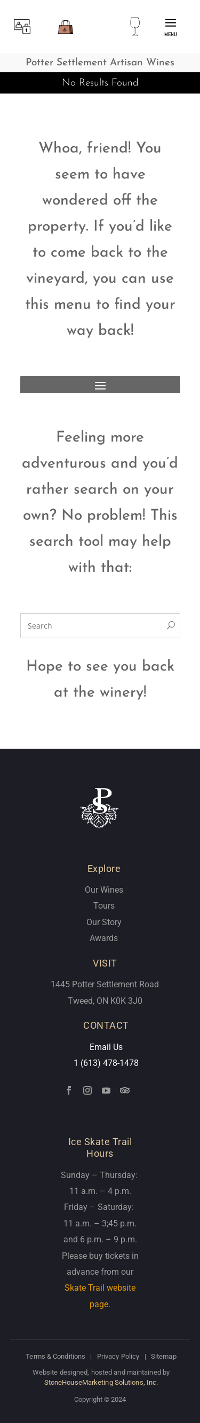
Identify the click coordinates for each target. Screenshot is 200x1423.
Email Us (106, 1047)
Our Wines (104, 890)
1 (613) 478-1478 (106, 1063)
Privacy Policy (118, 1356)
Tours (104, 906)
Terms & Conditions (55, 1356)
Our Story (104, 922)
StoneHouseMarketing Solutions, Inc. (101, 1382)
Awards (104, 938)
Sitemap (164, 1356)
